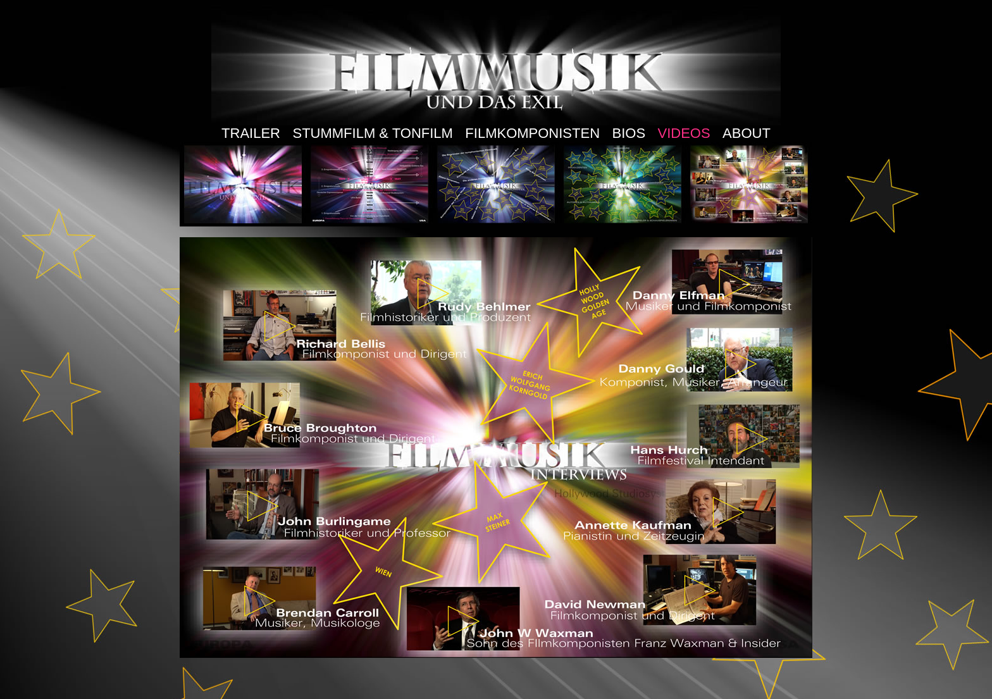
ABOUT (746, 133)
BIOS (628, 133)
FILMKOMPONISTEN (532, 133)
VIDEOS (684, 133)
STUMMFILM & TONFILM (372, 133)
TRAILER (250, 133)
